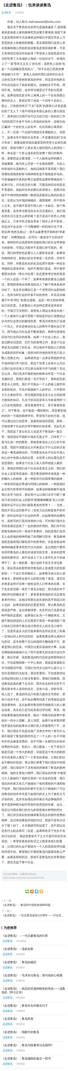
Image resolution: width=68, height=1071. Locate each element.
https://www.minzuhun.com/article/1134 (23, 877)
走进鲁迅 (6, 12)
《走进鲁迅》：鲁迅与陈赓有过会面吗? (26, 1045)
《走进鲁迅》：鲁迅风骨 (17, 1018)
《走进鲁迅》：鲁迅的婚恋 (18, 962)
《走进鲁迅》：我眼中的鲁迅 (20, 1032)
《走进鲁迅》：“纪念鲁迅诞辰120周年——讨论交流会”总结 (34, 915)
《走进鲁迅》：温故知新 (17, 948)
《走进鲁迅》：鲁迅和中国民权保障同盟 (25, 904)
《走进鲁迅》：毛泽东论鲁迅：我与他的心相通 (31, 975)
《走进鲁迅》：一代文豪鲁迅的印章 (24, 935)
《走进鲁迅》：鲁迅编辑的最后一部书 (26, 1058)
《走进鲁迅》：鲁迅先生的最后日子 (24, 1005)
